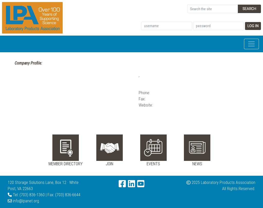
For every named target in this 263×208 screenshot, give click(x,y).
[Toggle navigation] (251, 44)
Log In (253, 26)
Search (249, 9)
